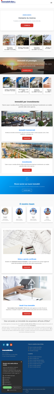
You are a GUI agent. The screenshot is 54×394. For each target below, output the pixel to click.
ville (51, 328)
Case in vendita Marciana (35, 367)
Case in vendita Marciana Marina (36, 360)
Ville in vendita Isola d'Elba (35, 349)
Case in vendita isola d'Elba (35, 347)
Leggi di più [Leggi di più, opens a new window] (17, 373)
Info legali (31, 389)
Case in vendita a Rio (34, 358)
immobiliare (33, 325)
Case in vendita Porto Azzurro (35, 363)
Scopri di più (27, 138)
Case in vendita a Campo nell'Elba (37, 361)
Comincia (27, 25)
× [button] (21, 361)
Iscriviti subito (27, 190)
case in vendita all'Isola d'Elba (28, 324)
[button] (10, 375)
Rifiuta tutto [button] (17, 387)
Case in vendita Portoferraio (35, 356)
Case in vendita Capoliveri (35, 365)
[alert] (11, 377)
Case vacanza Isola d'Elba (39, 389)
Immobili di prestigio (33, 350)
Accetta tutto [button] (7, 387)
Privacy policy (25, 389)
